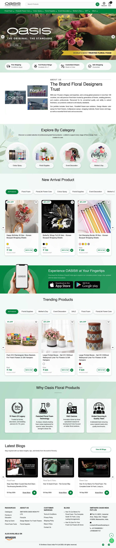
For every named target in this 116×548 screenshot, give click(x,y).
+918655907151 (95, 531)
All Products (12, 192)
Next (113, 37)
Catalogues (8, 512)
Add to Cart (28, 250)
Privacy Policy (48, 517)
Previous (3, 37)
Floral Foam (9, 11)
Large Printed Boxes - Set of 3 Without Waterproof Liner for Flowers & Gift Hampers (94, 357)
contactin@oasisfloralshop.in (99, 525)
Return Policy (48, 524)
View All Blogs (101, 449)
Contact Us (47, 527)
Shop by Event (9, 521)
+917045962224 (97, 528)
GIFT (86, 11)
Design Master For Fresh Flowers (31, 521)
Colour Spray (37, 11)
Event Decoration (64, 11)
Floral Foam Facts (11, 524)
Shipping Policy (49, 521)
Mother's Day (77, 11)
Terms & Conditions (50, 514)
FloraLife (23, 517)
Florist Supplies (50, 11)
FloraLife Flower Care (23, 11)
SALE (94, 11)
